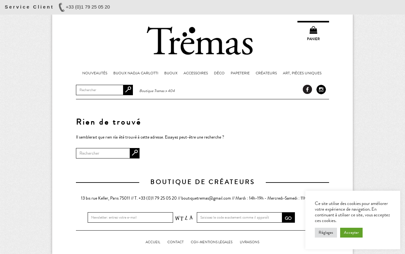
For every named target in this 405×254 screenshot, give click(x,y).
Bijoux (171, 73)
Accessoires (196, 73)
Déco (219, 73)
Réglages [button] (326, 232)
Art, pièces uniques (302, 73)
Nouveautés (94, 73)
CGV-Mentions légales (212, 242)
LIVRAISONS (249, 242)
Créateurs (266, 73)
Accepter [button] (351, 232)
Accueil (153, 242)
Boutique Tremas (202, 40)
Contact (175, 242)
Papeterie (240, 73)
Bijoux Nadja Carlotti (135, 73)
